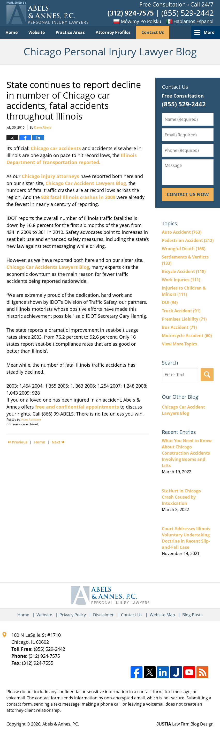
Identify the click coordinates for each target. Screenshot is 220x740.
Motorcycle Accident (187, 335)
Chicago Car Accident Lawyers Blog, (86, 183)
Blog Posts (192, 615)
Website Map (162, 615)
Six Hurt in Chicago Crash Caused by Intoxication (181, 497)
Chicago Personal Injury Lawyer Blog (47, 13)
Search (207, 374)
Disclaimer (103, 615)
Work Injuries (181, 280)
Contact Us (152, 32)
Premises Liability (184, 319)
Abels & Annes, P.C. (60, 724)
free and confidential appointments (77, 407)
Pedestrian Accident (188, 240)
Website (36, 32)
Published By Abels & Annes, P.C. (161, 13)
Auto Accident (31, 419)
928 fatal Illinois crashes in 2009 (78, 197)
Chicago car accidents (56, 148)
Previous (17, 441)
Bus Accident (179, 327)
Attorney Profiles (113, 32)
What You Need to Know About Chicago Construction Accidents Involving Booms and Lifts (187, 453)
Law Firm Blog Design (185, 724)
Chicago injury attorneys (50, 176)
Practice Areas (70, 32)
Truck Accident (181, 311)
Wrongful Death (183, 248)
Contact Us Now (188, 194)
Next (58, 441)
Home (11, 32)
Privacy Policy (72, 615)
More (209, 32)
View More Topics (179, 344)
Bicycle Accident (184, 271)
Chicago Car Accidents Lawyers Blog (47, 267)
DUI (170, 302)
